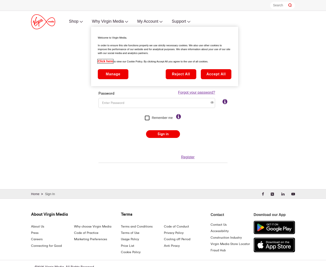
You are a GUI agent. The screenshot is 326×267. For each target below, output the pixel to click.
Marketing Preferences (90, 239)
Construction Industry (226, 237)
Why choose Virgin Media (92, 226)
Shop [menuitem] (73, 21)
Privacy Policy (174, 233)
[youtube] (293, 194)
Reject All (181, 74)
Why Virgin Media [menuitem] (108, 21)
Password (106, 87)
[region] (164, 56)
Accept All (216, 74)
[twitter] (272, 194)
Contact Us (219, 224)
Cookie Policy (131, 252)
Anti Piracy (172, 245)
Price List (127, 245)
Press (34, 233)
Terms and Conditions (137, 226)
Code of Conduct (176, 226)
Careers (37, 239)
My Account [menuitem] (147, 21)
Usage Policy (130, 239)
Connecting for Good (46, 245)
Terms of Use (130, 233)
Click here (105, 61)
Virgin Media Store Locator (230, 244)
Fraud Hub (218, 250)
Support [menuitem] (179, 21)
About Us (37, 226)
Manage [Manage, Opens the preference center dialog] (113, 74)
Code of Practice (86, 233)
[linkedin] (283, 194)
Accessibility (220, 231)
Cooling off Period (177, 239)
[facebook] (263, 194)
